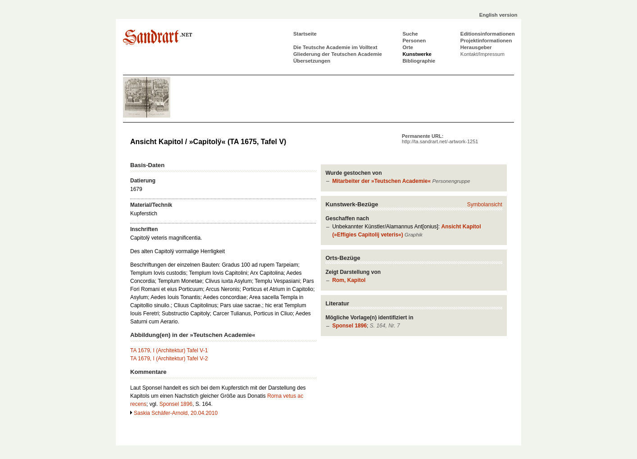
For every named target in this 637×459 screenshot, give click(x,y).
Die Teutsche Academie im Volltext (335, 47)
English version (498, 15)
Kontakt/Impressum (482, 54)
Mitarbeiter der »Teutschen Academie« (381, 181)
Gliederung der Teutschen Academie (337, 54)
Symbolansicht (484, 204)
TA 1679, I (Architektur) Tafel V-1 (169, 350)
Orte (407, 47)
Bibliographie (418, 61)
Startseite (305, 33)
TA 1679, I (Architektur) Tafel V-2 (169, 358)
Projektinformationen (486, 40)
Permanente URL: (440, 138)
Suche (410, 33)
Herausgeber (476, 47)
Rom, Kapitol (348, 280)
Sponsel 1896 (349, 326)
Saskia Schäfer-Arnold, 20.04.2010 (176, 413)
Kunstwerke (417, 54)
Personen (414, 40)
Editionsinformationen (487, 33)
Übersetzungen (311, 61)
